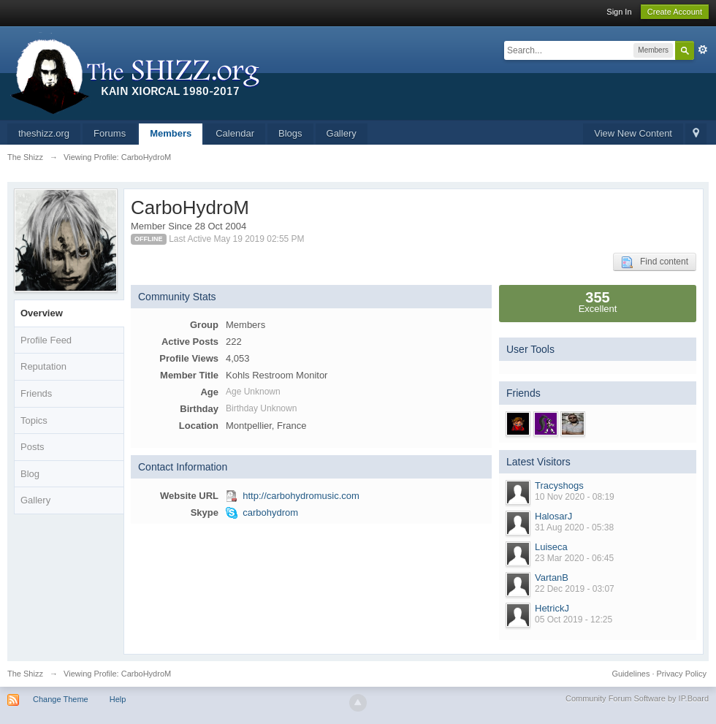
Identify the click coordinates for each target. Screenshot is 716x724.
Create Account (674, 11)
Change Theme (60, 699)
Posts (32, 446)
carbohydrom (270, 512)
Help (118, 699)
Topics (33, 420)
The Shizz (25, 673)
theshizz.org (43, 133)
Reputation (43, 366)
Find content (654, 262)
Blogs (290, 133)
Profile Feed (46, 340)
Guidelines (631, 673)
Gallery (342, 133)
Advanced (703, 50)
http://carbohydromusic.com (301, 495)
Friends (36, 393)
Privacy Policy (682, 673)
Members (170, 133)
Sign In (618, 11)
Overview (41, 313)
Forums (110, 133)
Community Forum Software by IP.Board (637, 698)
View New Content (633, 133)
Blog (29, 473)
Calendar (235, 133)
